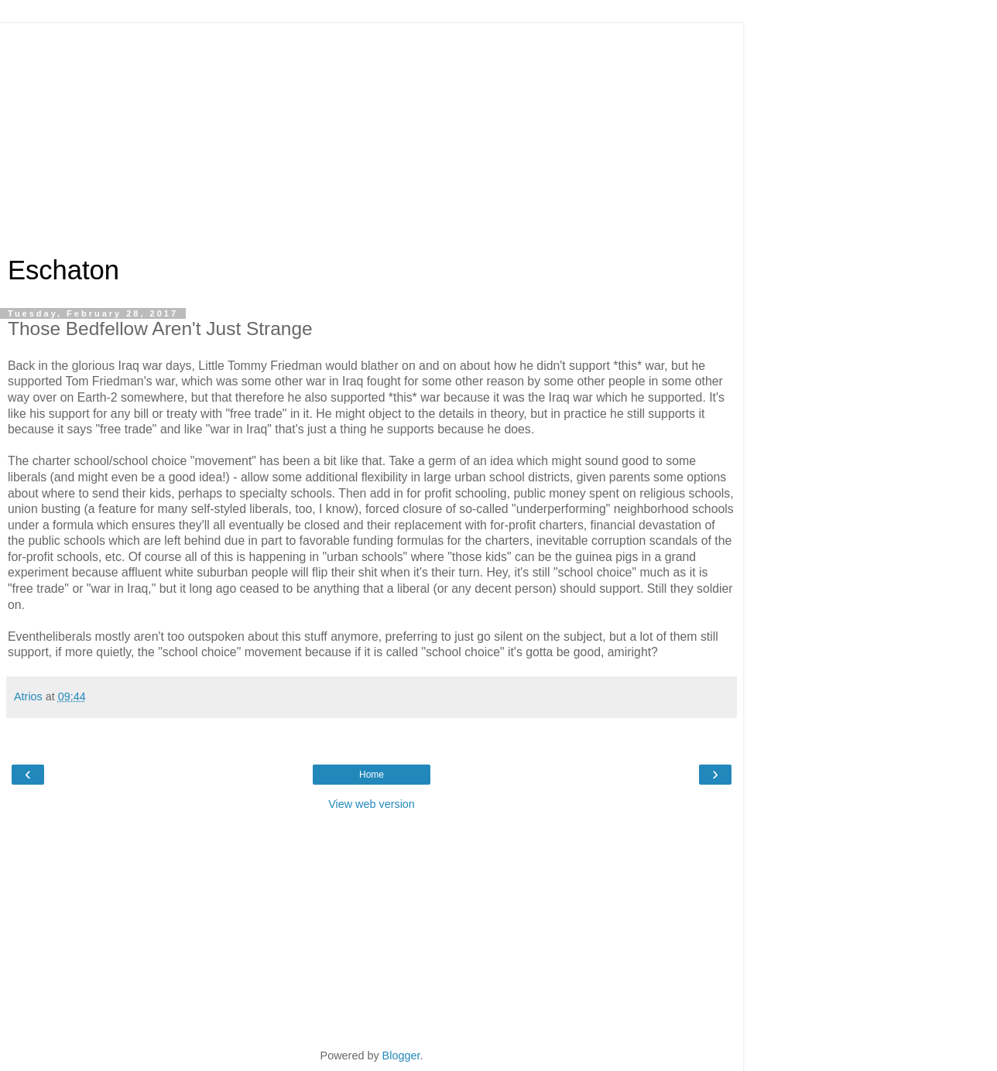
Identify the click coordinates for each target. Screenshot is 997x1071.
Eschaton (63, 270)
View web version (371, 804)
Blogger (401, 1055)
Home (371, 774)
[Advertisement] (372, 131)
